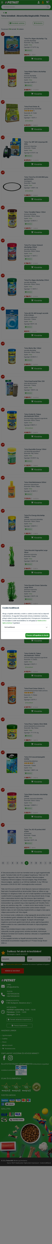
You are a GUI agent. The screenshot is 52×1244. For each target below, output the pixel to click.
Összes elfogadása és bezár (37, 635)
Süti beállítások (9, 627)
